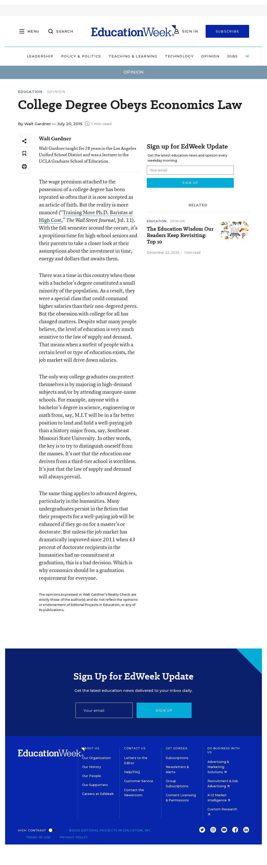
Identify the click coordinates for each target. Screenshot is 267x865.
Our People (91, 776)
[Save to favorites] (24, 154)
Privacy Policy (74, 837)
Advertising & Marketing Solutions (218, 767)
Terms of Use (38, 837)
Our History (91, 767)
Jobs (232, 56)
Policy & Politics (81, 56)
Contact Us (135, 748)
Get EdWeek (177, 748)
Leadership (40, 56)
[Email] (104, 710)
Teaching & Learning (133, 56)
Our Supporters (95, 785)
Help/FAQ (132, 772)
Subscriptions (177, 758)
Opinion (210, 56)
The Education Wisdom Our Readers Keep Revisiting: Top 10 (180, 235)
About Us (90, 748)
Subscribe (227, 31)
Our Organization (96, 758)
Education (30, 92)
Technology (179, 56)
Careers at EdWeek (98, 794)
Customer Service (138, 781)
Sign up (164, 710)
